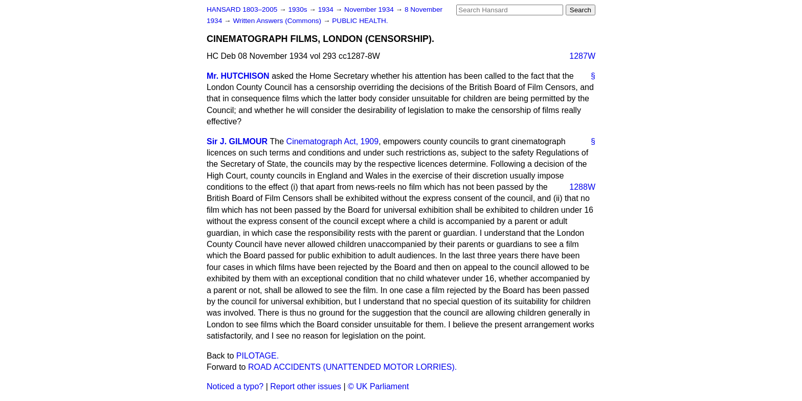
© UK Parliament (378, 386)
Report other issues (305, 386)
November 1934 (370, 9)
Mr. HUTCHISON (238, 76)
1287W (582, 56)
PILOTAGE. (257, 355)
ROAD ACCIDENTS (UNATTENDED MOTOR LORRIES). (352, 367)
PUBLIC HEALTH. (360, 21)
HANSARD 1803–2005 (242, 9)
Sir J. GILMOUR (237, 141)
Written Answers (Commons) (278, 21)
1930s (298, 9)
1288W (582, 187)
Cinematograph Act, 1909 (332, 141)
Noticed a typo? (235, 386)
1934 (327, 9)
